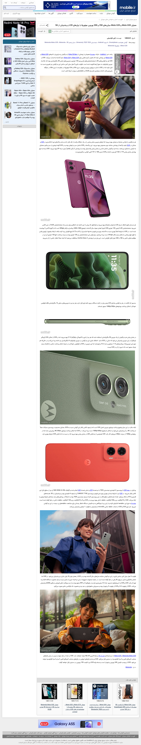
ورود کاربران (16, 13)
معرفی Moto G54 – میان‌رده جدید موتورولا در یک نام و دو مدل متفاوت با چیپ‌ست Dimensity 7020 (100, 707)
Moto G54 (75, 58)
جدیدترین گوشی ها (124, 733)
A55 (79, 490)
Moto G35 (109, 58)
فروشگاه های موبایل (114, 736)
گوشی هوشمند (118, 42)
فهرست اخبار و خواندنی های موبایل (112, 19)
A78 (91, 490)
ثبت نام (6, 13)
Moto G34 (67, 58)
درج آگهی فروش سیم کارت (19, 733)
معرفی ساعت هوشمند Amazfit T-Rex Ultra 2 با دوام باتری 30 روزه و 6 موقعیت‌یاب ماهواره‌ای (24, 115)
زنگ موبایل (57, 736)
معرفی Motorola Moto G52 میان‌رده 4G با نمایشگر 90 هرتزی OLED (49, 707)
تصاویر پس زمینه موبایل (69, 736)
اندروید (103, 42)
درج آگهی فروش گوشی (50, 733)
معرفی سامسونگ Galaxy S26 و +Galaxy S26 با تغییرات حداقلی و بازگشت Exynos (24, 71)
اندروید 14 (101, 656)
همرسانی (42, 25)
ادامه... (6, 122)
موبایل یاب (113, 733)
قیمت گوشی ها (86, 733)
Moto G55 (45, 54)
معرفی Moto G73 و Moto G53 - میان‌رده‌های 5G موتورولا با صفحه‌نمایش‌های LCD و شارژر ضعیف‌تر (75, 708)
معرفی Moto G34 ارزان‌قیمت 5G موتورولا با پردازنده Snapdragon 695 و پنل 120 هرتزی (125, 707)
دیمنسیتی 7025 (86, 42)
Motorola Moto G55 (51, 42)
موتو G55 (127, 490)
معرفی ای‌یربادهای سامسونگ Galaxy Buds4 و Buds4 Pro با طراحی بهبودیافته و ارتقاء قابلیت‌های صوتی (24, 50)
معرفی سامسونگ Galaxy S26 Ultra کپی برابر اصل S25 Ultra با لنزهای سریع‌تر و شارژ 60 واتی (24, 61)
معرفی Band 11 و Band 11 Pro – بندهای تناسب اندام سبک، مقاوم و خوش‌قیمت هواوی (24, 105)
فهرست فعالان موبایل (128, 736)
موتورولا (113, 46)
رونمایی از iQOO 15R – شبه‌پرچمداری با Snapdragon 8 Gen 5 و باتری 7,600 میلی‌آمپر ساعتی (24, 82)
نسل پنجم (71, 42)
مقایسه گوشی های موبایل (101, 733)
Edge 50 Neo (73, 54)
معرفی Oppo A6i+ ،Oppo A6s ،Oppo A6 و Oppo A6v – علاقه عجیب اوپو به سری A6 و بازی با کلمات (24, 94)
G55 (42, 142)
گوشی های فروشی (64, 733)
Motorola (129, 667)
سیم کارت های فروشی (36, 733)
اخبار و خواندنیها (40, 13)
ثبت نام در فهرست (101, 736)
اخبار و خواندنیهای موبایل (26, 41)
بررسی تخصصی (76, 733)
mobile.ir (103, 54)
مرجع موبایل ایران (131, 19)
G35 (128, 145)
